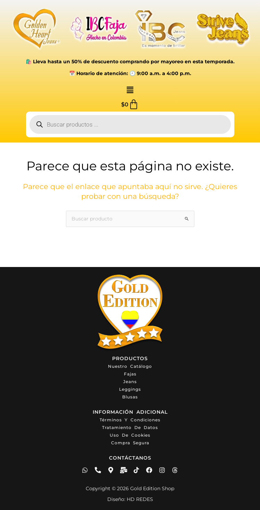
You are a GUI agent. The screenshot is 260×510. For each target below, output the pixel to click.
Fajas (130, 374)
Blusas (130, 396)
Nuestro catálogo (130, 366)
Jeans (130, 381)
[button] (130, 90)
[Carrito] (130, 104)
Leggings (130, 389)
